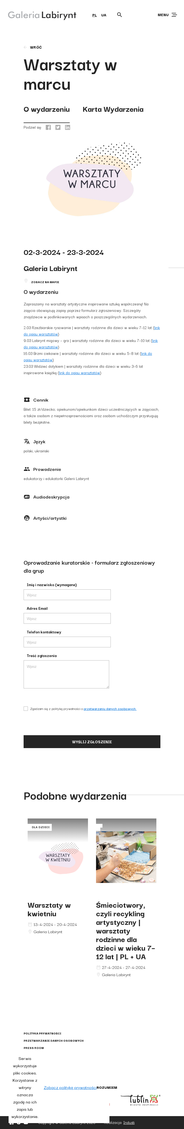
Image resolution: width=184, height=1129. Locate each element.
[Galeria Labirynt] (38, 14)
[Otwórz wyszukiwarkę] (119, 14)
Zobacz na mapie (45, 282)
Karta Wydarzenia (113, 108)
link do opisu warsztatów (79, 373)
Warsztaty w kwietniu (49, 909)
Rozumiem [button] (107, 1087)
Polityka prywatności (42, 1033)
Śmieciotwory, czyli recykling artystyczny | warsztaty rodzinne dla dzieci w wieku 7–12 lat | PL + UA (125, 930)
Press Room (34, 1047)
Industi (129, 1122)
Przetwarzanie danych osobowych (54, 1040)
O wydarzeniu (47, 108)
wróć (32, 47)
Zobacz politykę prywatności (70, 1087)
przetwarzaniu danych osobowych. (110, 708)
